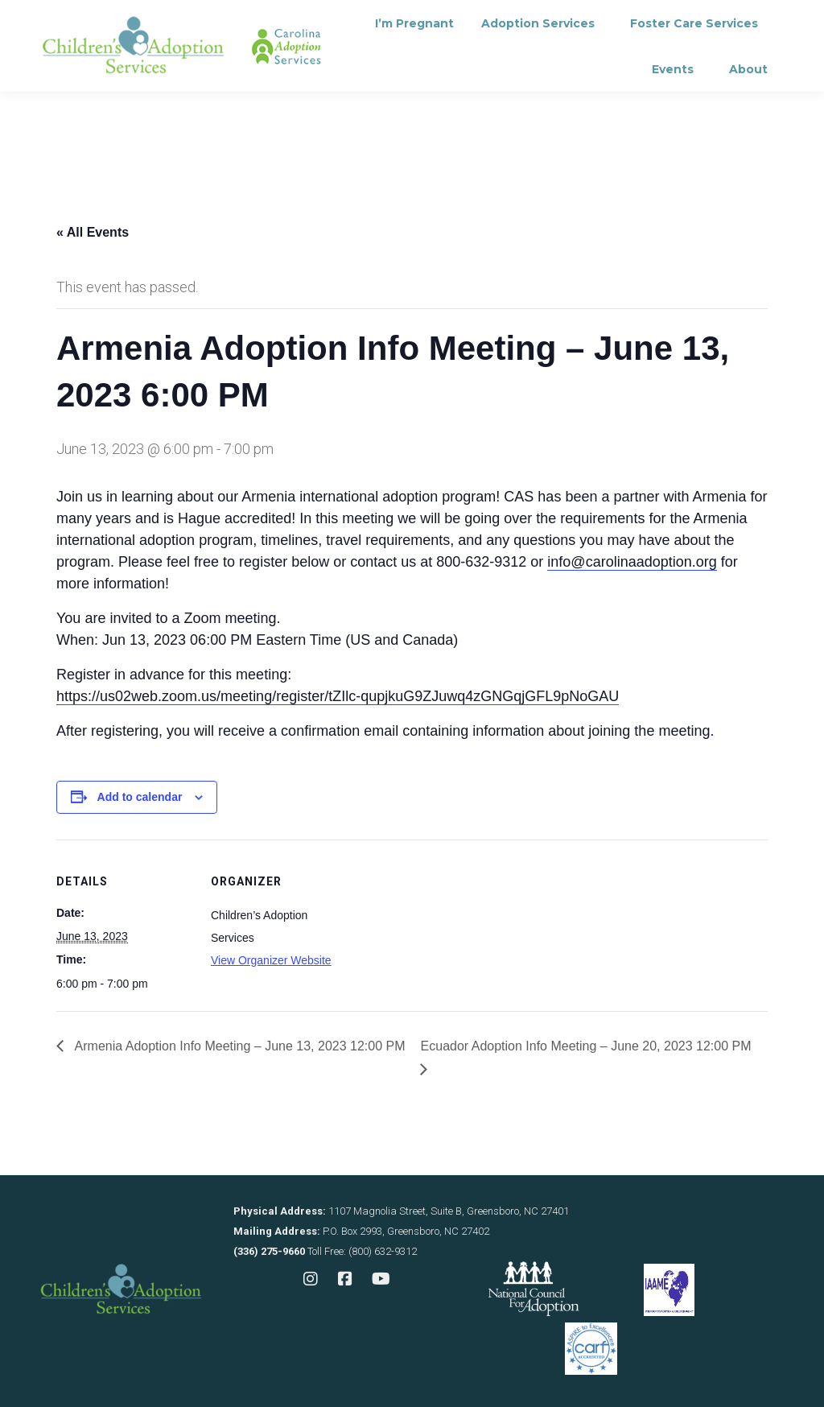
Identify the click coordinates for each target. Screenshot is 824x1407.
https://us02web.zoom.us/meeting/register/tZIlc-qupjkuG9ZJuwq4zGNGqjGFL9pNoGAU (337, 696)
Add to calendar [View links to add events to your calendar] (140, 796)
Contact (371, 20)
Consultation (268, 20)
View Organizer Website (271, 960)
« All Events (92, 232)
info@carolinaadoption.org (631, 562)
